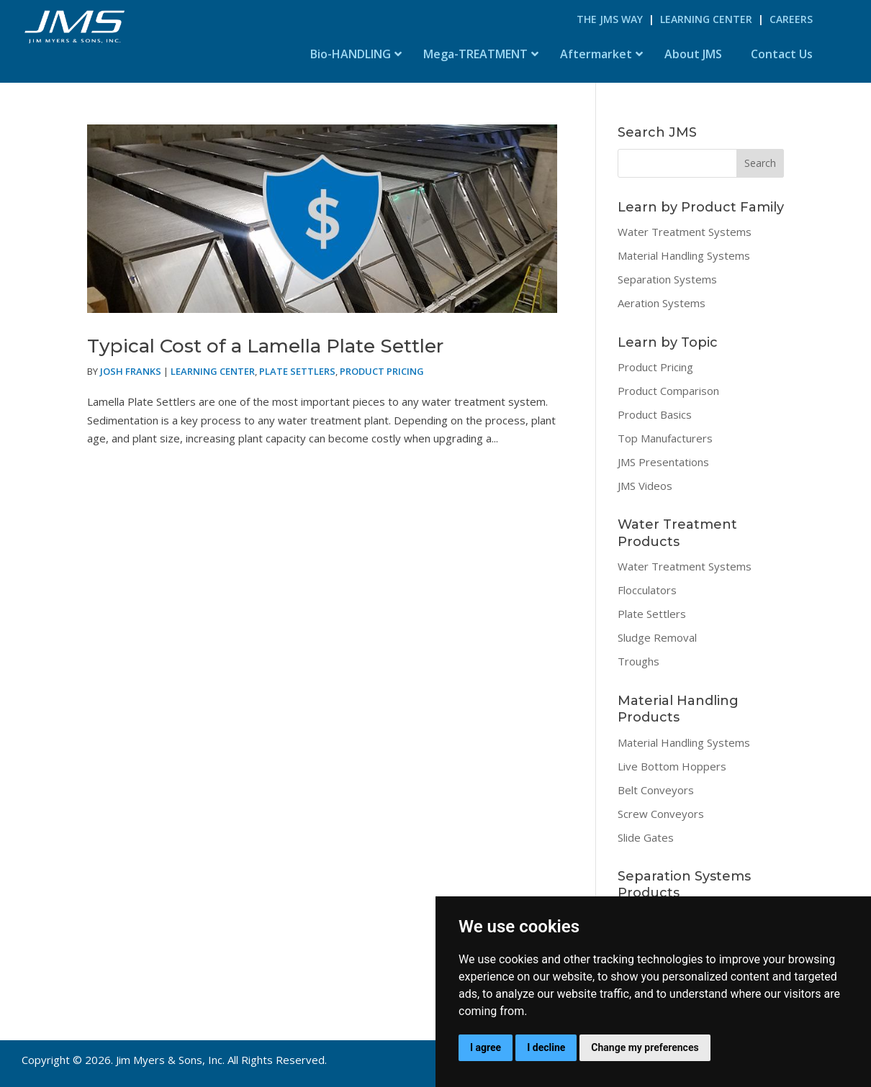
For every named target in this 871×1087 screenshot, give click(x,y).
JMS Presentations (663, 462)
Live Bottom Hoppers (672, 766)
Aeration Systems (661, 303)
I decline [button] (546, 1047)
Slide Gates (646, 837)
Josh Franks (130, 371)
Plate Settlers (297, 371)
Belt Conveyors (656, 790)
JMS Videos (645, 485)
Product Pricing (382, 371)
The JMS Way (610, 19)
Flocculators (647, 590)
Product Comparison (668, 390)
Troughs (638, 661)
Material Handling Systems (684, 255)
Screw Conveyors (661, 813)
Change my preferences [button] (644, 1047)
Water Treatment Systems (685, 231)
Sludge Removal (657, 637)
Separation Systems (667, 279)
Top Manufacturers (665, 438)
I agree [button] (485, 1047)
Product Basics (655, 414)
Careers (791, 19)
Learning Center (706, 19)
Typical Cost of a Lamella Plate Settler (265, 346)
